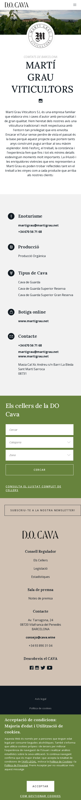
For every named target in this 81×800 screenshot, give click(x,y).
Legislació (41, 568)
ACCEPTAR (40, 786)
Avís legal (40, 699)
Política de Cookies (61, 761)
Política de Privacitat (16, 765)
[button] (75, 5)
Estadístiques (40, 577)
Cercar (40, 469)
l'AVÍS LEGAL (29, 761)
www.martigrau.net (33, 321)
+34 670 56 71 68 (30, 232)
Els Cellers (40, 560)
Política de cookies (40, 708)
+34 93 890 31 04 (40, 646)
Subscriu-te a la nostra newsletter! (42, 510)
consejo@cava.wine (40, 637)
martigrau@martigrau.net (38, 225)
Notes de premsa (40, 598)
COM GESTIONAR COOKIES (40, 796)
